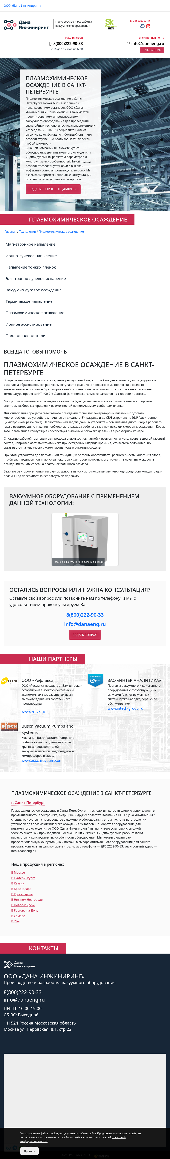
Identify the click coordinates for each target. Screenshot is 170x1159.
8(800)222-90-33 (85, 614)
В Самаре (18, 916)
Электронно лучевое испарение (36, 278)
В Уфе (15, 921)
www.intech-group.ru (125, 708)
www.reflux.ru (33, 711)
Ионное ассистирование (29, 324)
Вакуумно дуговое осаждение (34, 289)
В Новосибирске (23, 905)
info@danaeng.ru (147, 43)
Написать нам (152, 50)
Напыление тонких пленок (31, 267)
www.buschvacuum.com (42, 760)
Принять (29, 1151)
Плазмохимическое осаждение (35, 312)
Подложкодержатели (25, 335)
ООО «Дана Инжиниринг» (22, 6)
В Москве (18, 872)
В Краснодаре (21, 889)
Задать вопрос (85, 635)
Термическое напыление (29, 301)
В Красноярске (22, 894)
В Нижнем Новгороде (27, 900)
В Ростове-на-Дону (24, 910)
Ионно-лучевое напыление (31, 255)
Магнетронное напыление (31, 244)
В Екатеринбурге (23, 878)
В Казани (17, 883)
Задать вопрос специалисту (53, 189)
